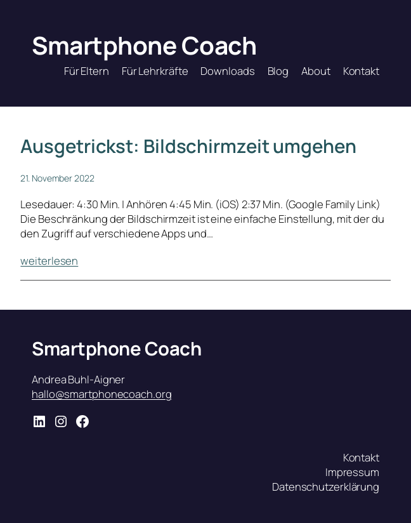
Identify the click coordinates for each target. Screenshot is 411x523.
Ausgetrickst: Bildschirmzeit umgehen (188, 146)
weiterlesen (49, 260)
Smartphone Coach (144, 45)
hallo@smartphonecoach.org (102, 394)
